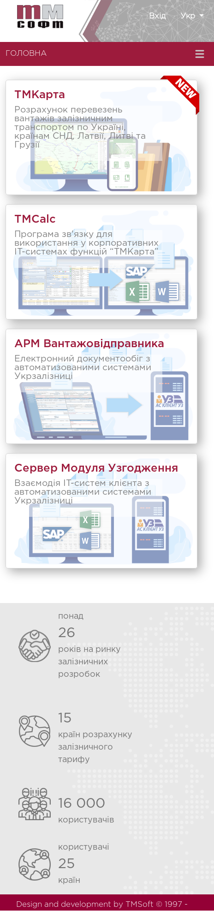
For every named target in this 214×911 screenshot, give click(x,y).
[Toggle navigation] (200, 53)
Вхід (157, 16)
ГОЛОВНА (26, 53)
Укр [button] (188, 16)
